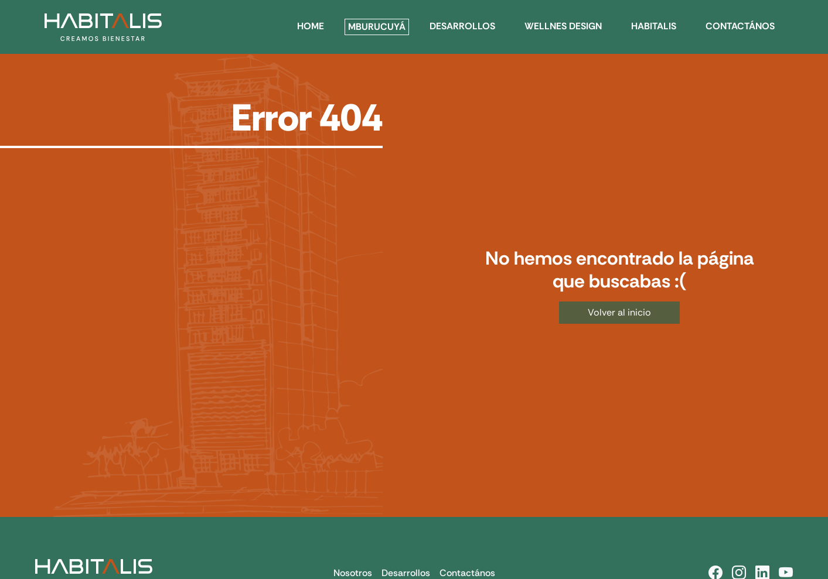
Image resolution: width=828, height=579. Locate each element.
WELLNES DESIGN (563, 26)
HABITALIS (653, 26)
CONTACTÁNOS (740, 26)
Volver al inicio (619, 312)
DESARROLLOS (462, 26)
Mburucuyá (377, 26)
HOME (310, 26)
